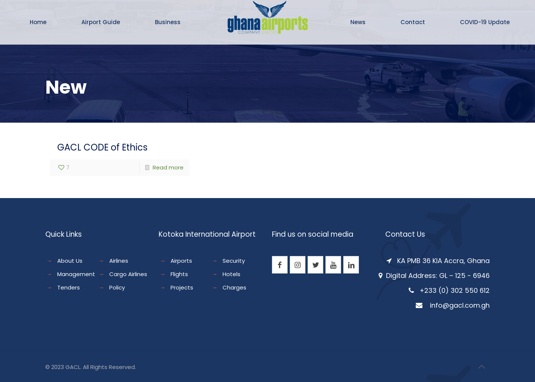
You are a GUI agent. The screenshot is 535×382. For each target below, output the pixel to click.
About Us (69, 261)
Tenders (68, 287)
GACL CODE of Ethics (102, 147)
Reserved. (122, 367)
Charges (234, 287)
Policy (117, 287)
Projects (182, 287)
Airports (181, 261)
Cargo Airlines (128, 274)
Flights (179, 274)
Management (76, 274)
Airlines (118, 261)
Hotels (231, 274)
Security (234, 261)
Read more (168, 167)
